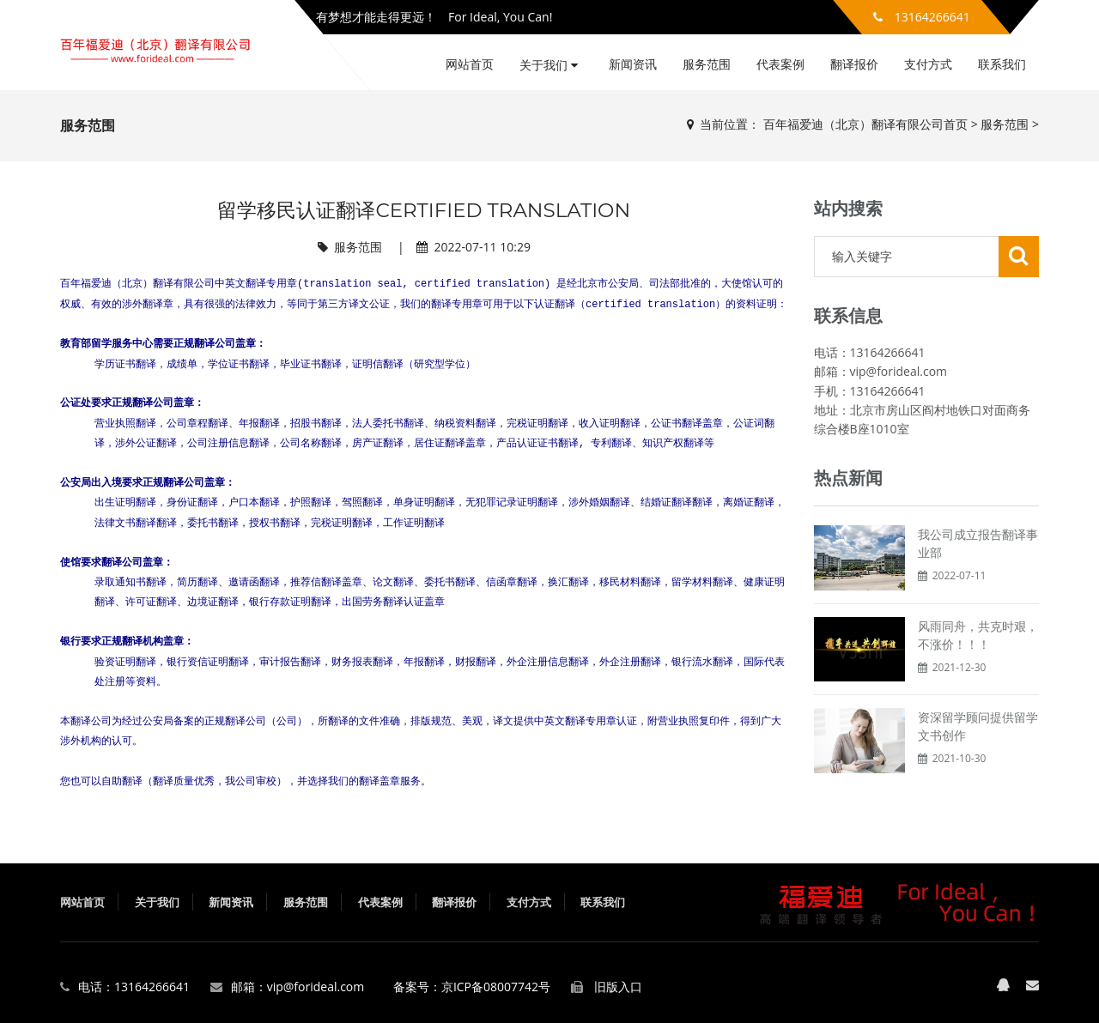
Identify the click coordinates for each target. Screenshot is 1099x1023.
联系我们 (1002, 64)
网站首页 (470, 64)
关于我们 (548, 66)
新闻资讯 (633, 64)
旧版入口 (618, 986)
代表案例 (780, 64)
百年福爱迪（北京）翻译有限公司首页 (865, 124)
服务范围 (707, 64)
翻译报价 (854, 64)
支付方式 (928, 64)
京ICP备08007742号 (495, 986)
